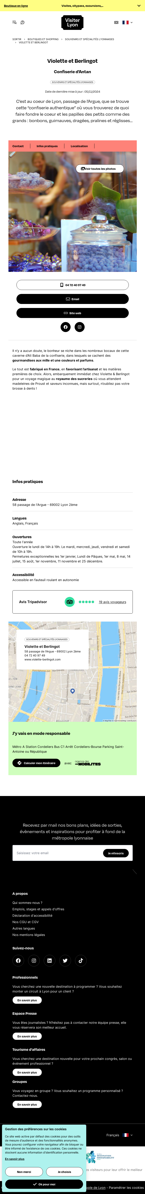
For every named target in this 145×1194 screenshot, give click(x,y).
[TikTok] (81, 960)
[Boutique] (116, 22)
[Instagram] (34, 960)
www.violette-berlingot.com (42, 659)
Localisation (79, 146)
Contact (18, 146)
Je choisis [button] (64, 1172)
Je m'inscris (116, 853)
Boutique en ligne (16, 5)
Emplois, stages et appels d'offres (38, 909)
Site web (72, 313)
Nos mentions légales (28, 935)
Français (119, 1135)
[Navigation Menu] (14, 22)
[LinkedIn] (49, 960)
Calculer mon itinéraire (36, 763)
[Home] (73, 22)
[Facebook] (18, 960)
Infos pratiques (47, 146)
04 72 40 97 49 (72, 285)
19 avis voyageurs (112, 602)
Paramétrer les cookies (126, 1188)
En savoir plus (27, 1000)
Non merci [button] (24, 1172)
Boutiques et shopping (43, 39)
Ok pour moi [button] (44, 1184)
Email (72, 299)
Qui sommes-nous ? (27, 903)
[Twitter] (65, 960)
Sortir (16, 39)
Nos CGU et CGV (25, 922)
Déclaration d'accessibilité (32, 915)
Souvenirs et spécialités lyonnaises (89, 39)
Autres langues (23, 928)
